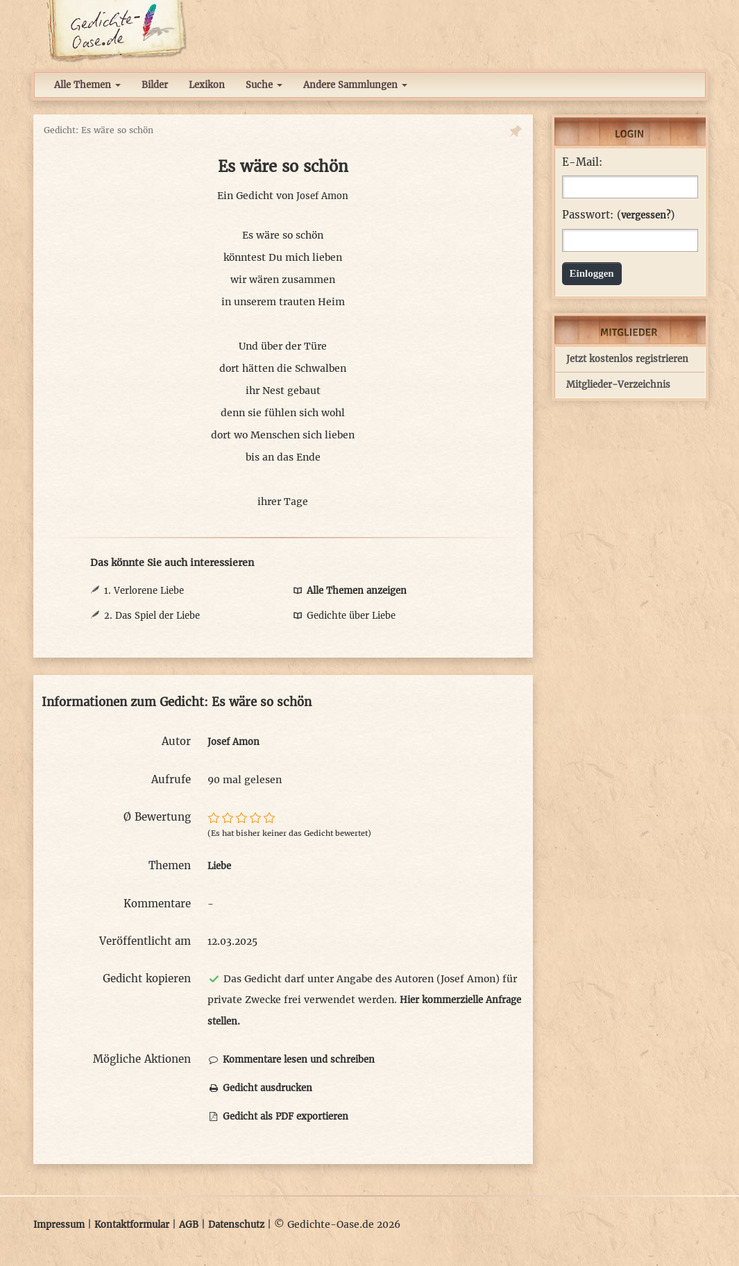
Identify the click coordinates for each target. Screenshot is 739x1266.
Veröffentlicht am (145, 941)
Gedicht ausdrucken (259, 1088)
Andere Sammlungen (355, 85)
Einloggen (592, 273)
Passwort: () (618, 215)
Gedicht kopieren (147, 978)
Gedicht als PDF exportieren (277, 1116)
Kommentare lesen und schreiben (291, 1060)
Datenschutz (236, 1225)
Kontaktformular (131, 1225)
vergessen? (645, 215)
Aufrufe (171, 779)
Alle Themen (87, 85)
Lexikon (207, 85)
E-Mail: (582, 162)
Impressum (59, 1225)
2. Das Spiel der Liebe (152, 616)
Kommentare (157, 903)
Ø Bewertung (157, 816)
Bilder (155, 85)
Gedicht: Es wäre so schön (98, 130)
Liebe (219, 866)
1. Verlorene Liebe (144, 591)
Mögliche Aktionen (142, 1059)
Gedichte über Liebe (343, 616)
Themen (169, 865)
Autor (176, 741)
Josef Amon (322, 196)
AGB (188, 1225)
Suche (264, 85)
